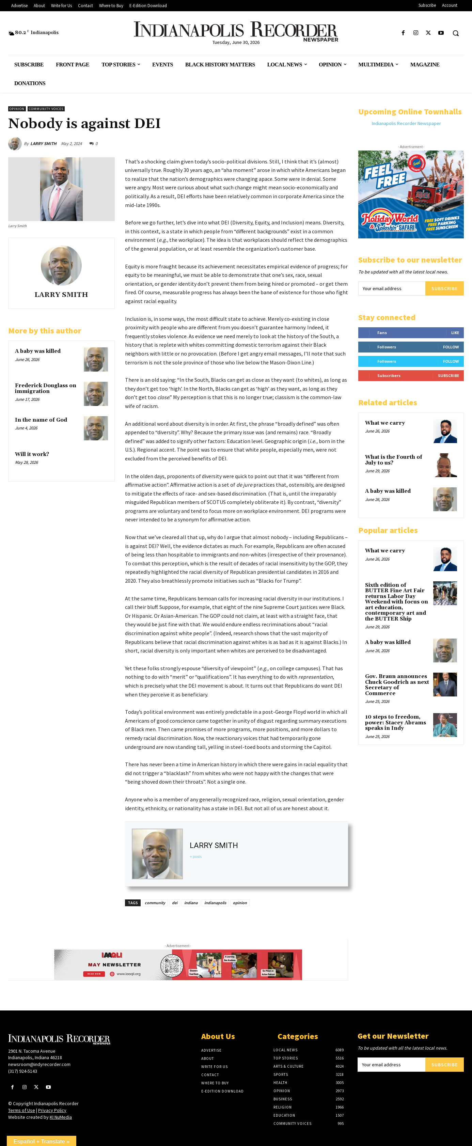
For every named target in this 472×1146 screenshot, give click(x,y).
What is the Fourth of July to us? (393, 460)
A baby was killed (38, 351)
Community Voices (46, 108)
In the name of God (41, 420)
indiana (191, 902)
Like (455, 332)
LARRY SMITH (43, 143)
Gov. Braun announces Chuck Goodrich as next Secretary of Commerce (397, 685)
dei (174, 902)
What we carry (385, 423)
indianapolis (215, 902)
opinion (240, 902)
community (155, 902)
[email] (391, 288)
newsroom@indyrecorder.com (39, 1064)
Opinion (17, 108)
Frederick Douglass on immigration (45, 388)
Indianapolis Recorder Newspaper (406, 123)
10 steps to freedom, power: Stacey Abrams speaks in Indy (395, 723)
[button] (455, 33)
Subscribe (444, 288)
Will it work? (32, 454)
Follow (451, 346)
